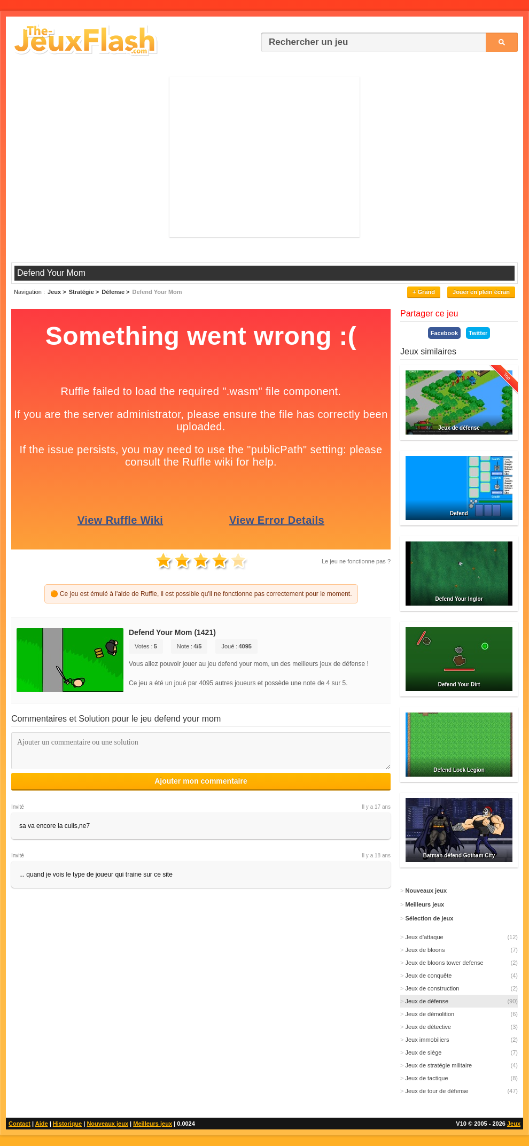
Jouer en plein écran (481, 292)
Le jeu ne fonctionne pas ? (356, 561)
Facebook (444, 333)
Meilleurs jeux (152, 1123)
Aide (41, 1123)
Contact (19, 1123)
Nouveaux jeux (107, 1123)
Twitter (478, 333)
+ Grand (424, 292)
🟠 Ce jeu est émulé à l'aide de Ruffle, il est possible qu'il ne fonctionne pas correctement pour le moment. (201, 594)
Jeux (513, 1123)
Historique (67, 1123)
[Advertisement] (264, 156)
